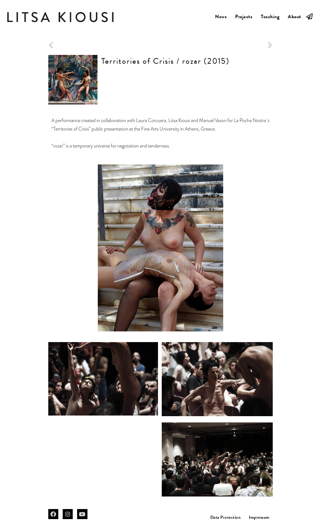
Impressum (259, 517)
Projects (243, 16)
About (294, 16)
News (221, 16)
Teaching (270, 16)
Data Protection (225, 517)
